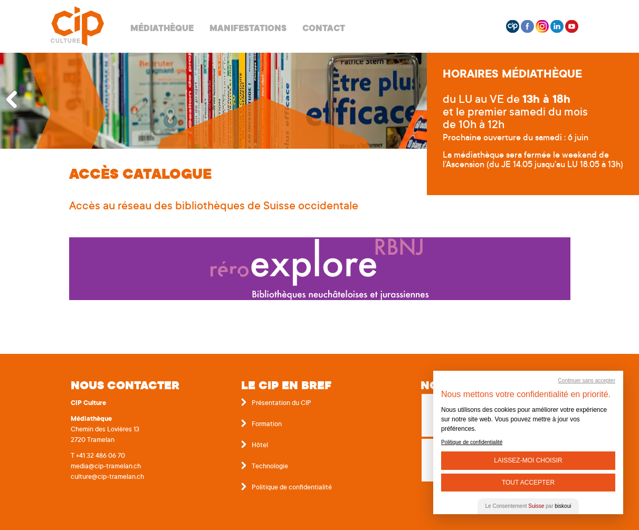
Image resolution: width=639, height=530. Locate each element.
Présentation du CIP (281, 403)
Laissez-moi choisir (528, 460)
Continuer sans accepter (586, 380)
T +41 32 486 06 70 (98, 456)
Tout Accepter (528, 482)
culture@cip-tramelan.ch (107, 477)
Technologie (270, 466)
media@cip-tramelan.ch (106, 466)
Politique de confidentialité (292, 488)
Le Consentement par (528, 506)
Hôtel (260, 445)
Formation (267, 424)
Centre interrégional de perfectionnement (77, 26)
